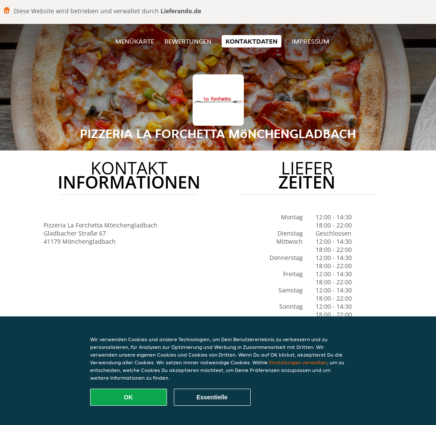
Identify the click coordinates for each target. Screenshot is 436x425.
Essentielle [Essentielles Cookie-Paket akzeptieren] (212, 397)
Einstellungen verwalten (298, 362)
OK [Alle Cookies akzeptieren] (128, 397)
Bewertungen (187, 41)
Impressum (310, 41)
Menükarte (134, 41)
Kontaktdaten (251, 41)
